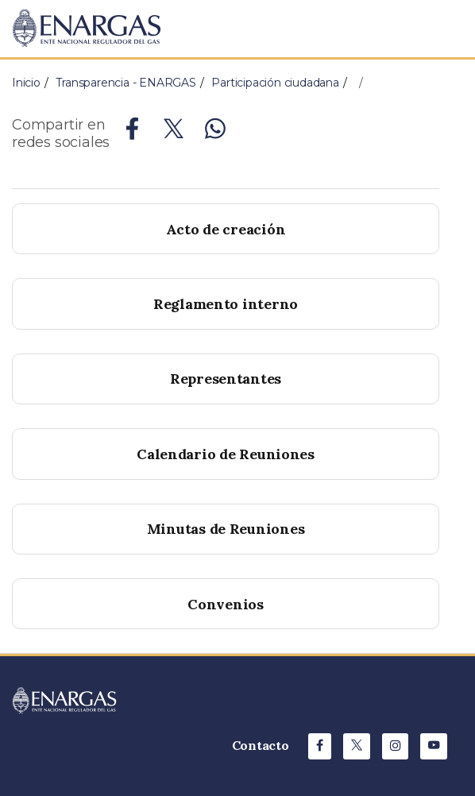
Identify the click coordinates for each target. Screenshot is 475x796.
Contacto (260, 745)
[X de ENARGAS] (356, 746)
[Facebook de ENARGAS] (319, 746)
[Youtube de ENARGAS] (433, 746)
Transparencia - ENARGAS (125, 82)
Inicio (26, 82)
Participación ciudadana (274, 82)
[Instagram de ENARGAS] (395, 746)
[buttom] (225, 379)
